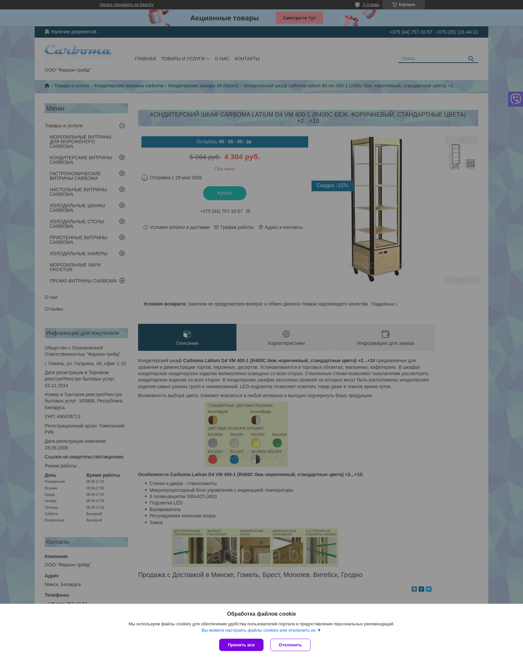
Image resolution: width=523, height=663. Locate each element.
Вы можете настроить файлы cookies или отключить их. (259, 630)
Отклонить (290, 644)
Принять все (241, 644)
